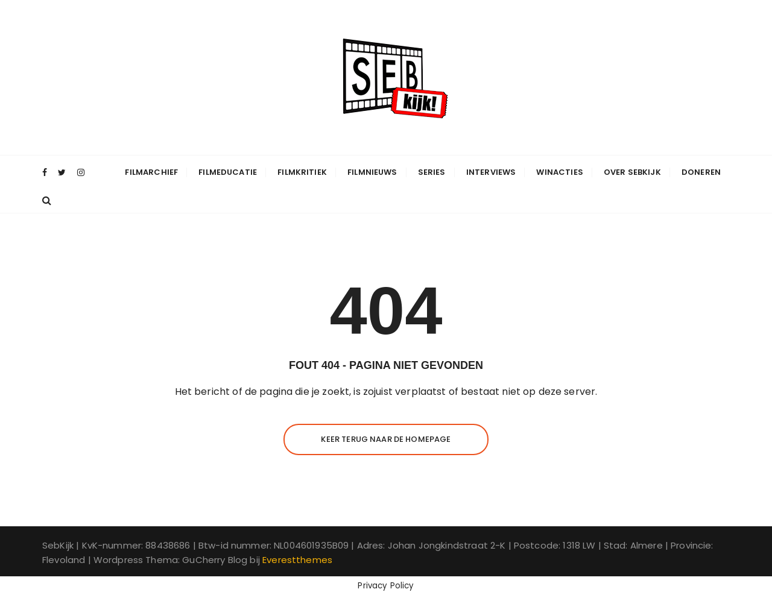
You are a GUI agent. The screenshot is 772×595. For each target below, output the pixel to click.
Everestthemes (297, 559)
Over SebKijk (632, 172)
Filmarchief (151, 172)
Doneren (701, 172)
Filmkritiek (302, 172)
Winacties (559, 172)
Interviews (491, 172)
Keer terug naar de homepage (386, 439)
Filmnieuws (372, 172)
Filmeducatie (227, 172)
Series (432, 172)
